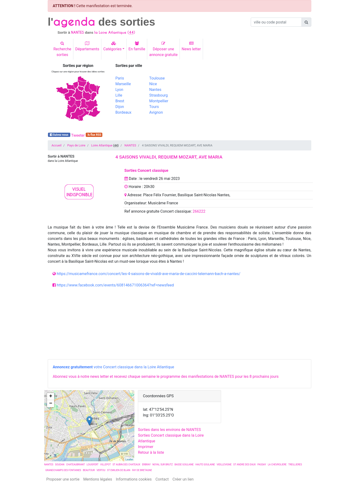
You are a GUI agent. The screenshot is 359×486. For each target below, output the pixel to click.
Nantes (155, 89)
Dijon (119, 106)
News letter (191, 46)
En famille (136, 46)
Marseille (123, 84)
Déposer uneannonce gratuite (163, 49)
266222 (199, 211)
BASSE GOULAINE (184, 464)
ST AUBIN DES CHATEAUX (126, 464)
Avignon (156, 112)
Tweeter (78, 135)
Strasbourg (158, 95)
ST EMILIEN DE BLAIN (118, 470)
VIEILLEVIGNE (224, 464)
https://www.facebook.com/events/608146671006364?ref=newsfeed (115, 285)
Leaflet (129, 459)
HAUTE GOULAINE (205, 464)
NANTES (130, 145)
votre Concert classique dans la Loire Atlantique (113, 367)
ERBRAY (146, 464)
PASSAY (261, 464)
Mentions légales (97, 479)
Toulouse (157, 78)
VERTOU (101, 470)
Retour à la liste (151, 452)
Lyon (119, 89)
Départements (87, 46)
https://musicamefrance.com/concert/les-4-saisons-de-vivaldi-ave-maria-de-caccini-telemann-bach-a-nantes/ (148, 273)
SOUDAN (59, 464)
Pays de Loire (76, 145)
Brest (119, 101)
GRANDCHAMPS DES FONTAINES (63, 470)
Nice (153, 84)
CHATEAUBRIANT (75, 464)
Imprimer (145, 446)
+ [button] (50, 396)
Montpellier (158, 101)
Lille (118, 95)
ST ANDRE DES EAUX (244, 464)
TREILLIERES (295, 464)
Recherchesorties (62, 49)
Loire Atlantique (101, 145)
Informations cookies (134, 479)
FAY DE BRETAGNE (142, 470)
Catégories (112, 46)
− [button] (50, 403)
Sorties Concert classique (146, 170)
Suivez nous (59, 134)
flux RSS (94, 134)
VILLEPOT (105, 464)
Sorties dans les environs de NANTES (169, 429)
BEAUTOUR (89, 470)
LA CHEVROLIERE (277, 464)
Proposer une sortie (63, 479)
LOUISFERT (93, 464)
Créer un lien (183, 479)
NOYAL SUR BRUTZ (162, 464)
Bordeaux (123, 112)
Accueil (56, 145)
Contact (162, 479)
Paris (119, 78)
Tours (154, 106)
